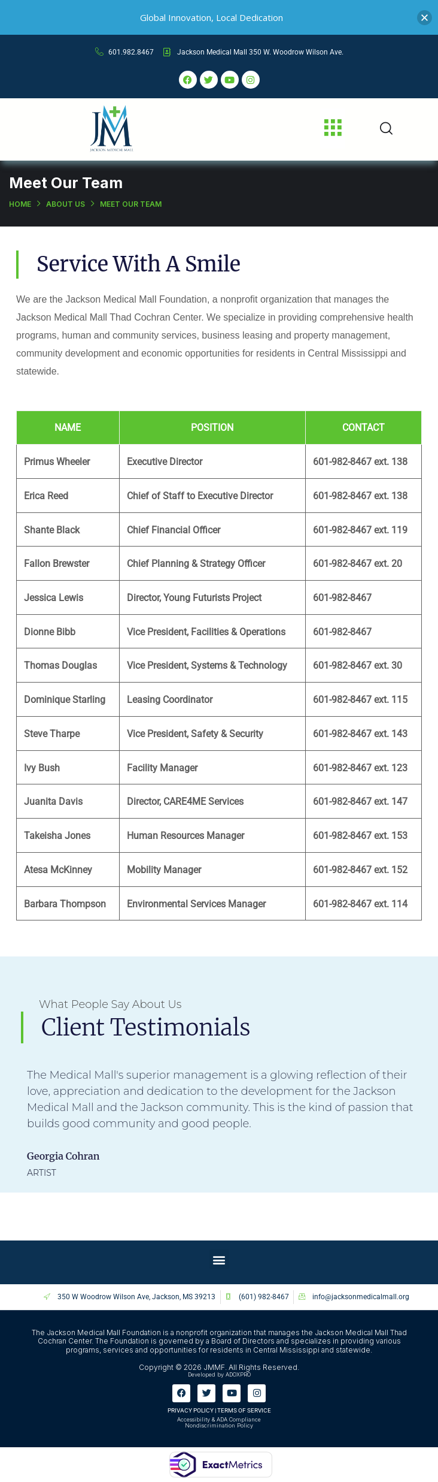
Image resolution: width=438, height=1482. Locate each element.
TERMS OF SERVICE (244, 1410)
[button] (332, 128)
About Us (65, 204)
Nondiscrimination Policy (219, 1425)
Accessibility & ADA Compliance (219, 1419)
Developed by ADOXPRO (219, 1374)
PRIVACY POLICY (191, 1410)
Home (20, 204)
